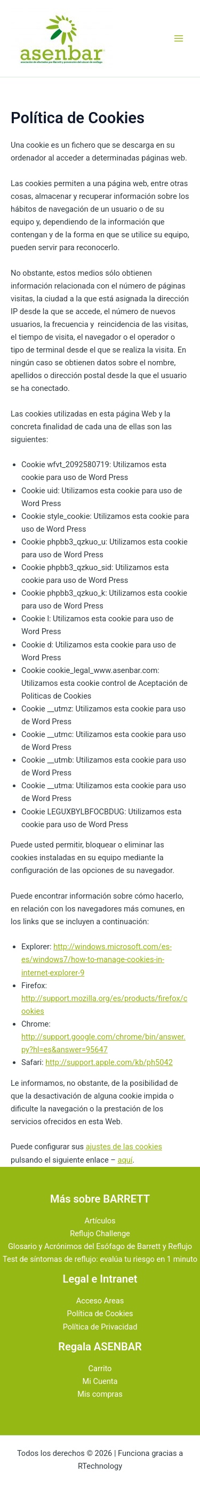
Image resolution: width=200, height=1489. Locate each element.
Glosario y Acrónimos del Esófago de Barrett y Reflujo (100, 1246)
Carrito (100, 1368)
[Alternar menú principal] (178, 38)
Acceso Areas (100, 1301)
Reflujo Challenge (100, 1233)
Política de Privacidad (100, 1327)
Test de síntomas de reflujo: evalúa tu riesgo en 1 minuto (100, 1259)
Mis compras (99, 1394)
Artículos (99, 1221)
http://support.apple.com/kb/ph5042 (109, 1062)
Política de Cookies (100, 1313)
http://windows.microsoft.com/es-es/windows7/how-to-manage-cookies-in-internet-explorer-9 (96, 959)
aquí (124, 1160)
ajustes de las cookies (124, 1146)
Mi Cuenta (100, 1381)
